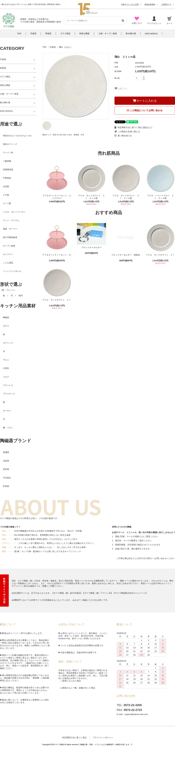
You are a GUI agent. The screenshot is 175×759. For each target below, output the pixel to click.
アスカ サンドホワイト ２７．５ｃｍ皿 (91, 196)
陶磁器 (6, 317)
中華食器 (7, 178)
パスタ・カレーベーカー (14, 212)
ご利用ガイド (166, 4)
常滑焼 (6, 486)
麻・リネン (8, 427)
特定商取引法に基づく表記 (74, 737)
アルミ (6, 360)
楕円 (21, 295)
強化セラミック (10, 144)
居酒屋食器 (8, 169)
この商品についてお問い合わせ (144, 110)
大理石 (6, 368)
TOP (44, 47)
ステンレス (8, 385)
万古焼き (7, 478)
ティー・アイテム (11, 220)
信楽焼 (6, 461)
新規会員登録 (150, 4)
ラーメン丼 (8, 152)
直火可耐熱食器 (10, 237)
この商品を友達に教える (127, 131)
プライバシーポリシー (103, 737)
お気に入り (120, 88)
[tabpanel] (75, 86)
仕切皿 (6, 186)
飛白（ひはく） (66, 47)
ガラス (6, 326)
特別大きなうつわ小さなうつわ (17, 135)
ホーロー (7, 410)
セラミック (8, 343)
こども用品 (8, 263)
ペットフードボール (12, 271)
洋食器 (53, 47)
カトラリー (8, 254)
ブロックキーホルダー (91, 247)
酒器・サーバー (10, 229)
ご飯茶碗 (7, 161)
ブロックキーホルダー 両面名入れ (125, 255)
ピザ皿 (6, 195)
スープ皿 (7, 203)
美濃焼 (6, 452)
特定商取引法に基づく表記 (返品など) (133, 127)
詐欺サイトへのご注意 (130, 4)
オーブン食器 (9, 246)
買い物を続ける (123, 135)
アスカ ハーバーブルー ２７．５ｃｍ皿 (160, 196)
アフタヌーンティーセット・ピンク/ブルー (57, 196)
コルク (6, 377)
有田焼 (6, 469)
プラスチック (9, 394)
